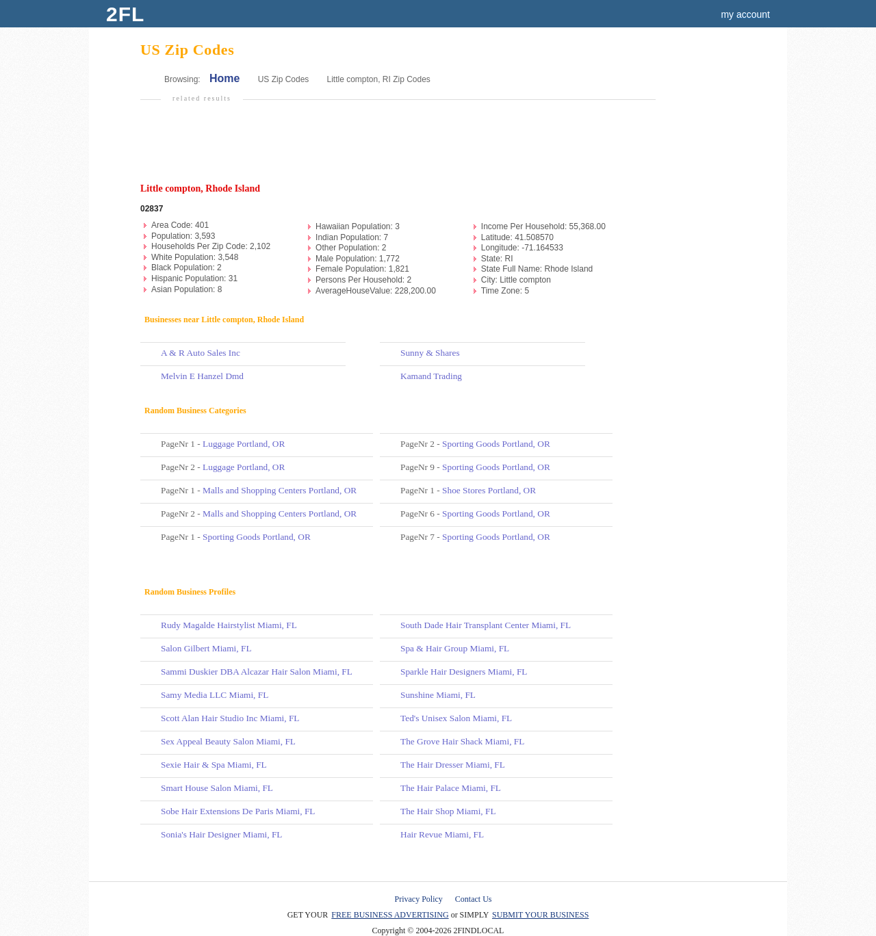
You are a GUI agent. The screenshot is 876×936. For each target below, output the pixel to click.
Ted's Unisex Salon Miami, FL (456, 718)
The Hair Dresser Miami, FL (452, 764)
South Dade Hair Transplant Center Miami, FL (485, 625)
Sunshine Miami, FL (438, 695)
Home (224, 78)
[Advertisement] (396, 148)
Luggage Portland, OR (244, 444)
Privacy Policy (419, 899)
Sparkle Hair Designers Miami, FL (463, 671)
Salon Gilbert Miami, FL (206, 648)
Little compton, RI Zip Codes (378, 79)
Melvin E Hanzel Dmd (202, 376)
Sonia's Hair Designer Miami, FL (222, 834)
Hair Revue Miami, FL (442, 834)
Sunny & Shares (430, 353)
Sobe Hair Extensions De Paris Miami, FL (238, 811)
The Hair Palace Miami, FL (450, 788)
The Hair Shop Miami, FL (448, 811)
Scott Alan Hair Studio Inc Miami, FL (230, 718)
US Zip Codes (283, 79)
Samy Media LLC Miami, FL (214, 695)
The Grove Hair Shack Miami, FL (462, 741)
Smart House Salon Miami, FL (217, 788)
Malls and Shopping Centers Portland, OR (280, 490)
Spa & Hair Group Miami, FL (454, 648)
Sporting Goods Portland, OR (257, 537)
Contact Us (473, 899)
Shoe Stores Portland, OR (489, 490)
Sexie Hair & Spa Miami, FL (214, 764)
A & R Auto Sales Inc (200, 353)
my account (745, 14)
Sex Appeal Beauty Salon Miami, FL (228, 741)
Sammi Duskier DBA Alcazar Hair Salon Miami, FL (256, 671)
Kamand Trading (431, 376)
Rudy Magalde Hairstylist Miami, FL (229, 625)
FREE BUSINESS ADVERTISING (389, 915)
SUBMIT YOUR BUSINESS (540, 915)
